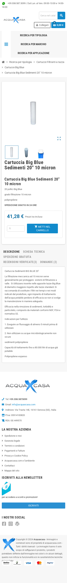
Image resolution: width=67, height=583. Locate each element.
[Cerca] (52, 15)
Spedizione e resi (13, 435)
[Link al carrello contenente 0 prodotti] (58, 25)
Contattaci (9, 465)
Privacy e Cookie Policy (16, 455)
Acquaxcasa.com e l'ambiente (19, 460)
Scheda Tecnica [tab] (34, 251)
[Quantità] (16, 228)
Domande (48, 262)
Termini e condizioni (14, 445)
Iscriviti (33, 505)
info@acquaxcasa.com (23, 404)
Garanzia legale (12, 440)
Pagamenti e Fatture (14, 450)
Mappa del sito (11, 470)
